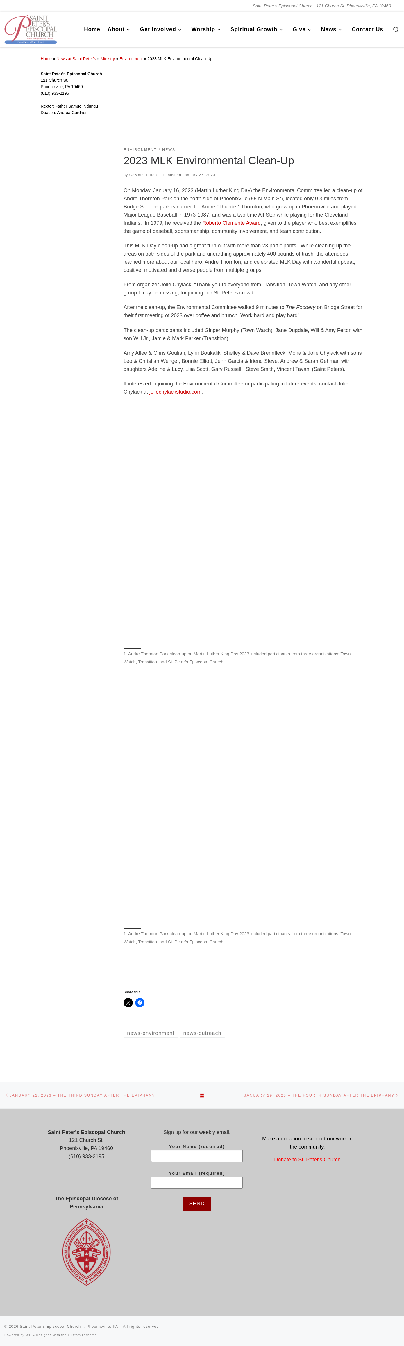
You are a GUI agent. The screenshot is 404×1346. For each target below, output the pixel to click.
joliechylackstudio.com (175, 392)
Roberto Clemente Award (231, 223)
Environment (131, 58)
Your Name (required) (197, 1153)
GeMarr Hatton (143, 175)
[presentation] (197, 1227)
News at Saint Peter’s (76, 58)
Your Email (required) (197, 1180)
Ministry (108, 58)
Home (46, 58)
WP (28, 1335)
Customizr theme (82, 1335)
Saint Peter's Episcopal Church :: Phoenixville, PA (69, 1326)
